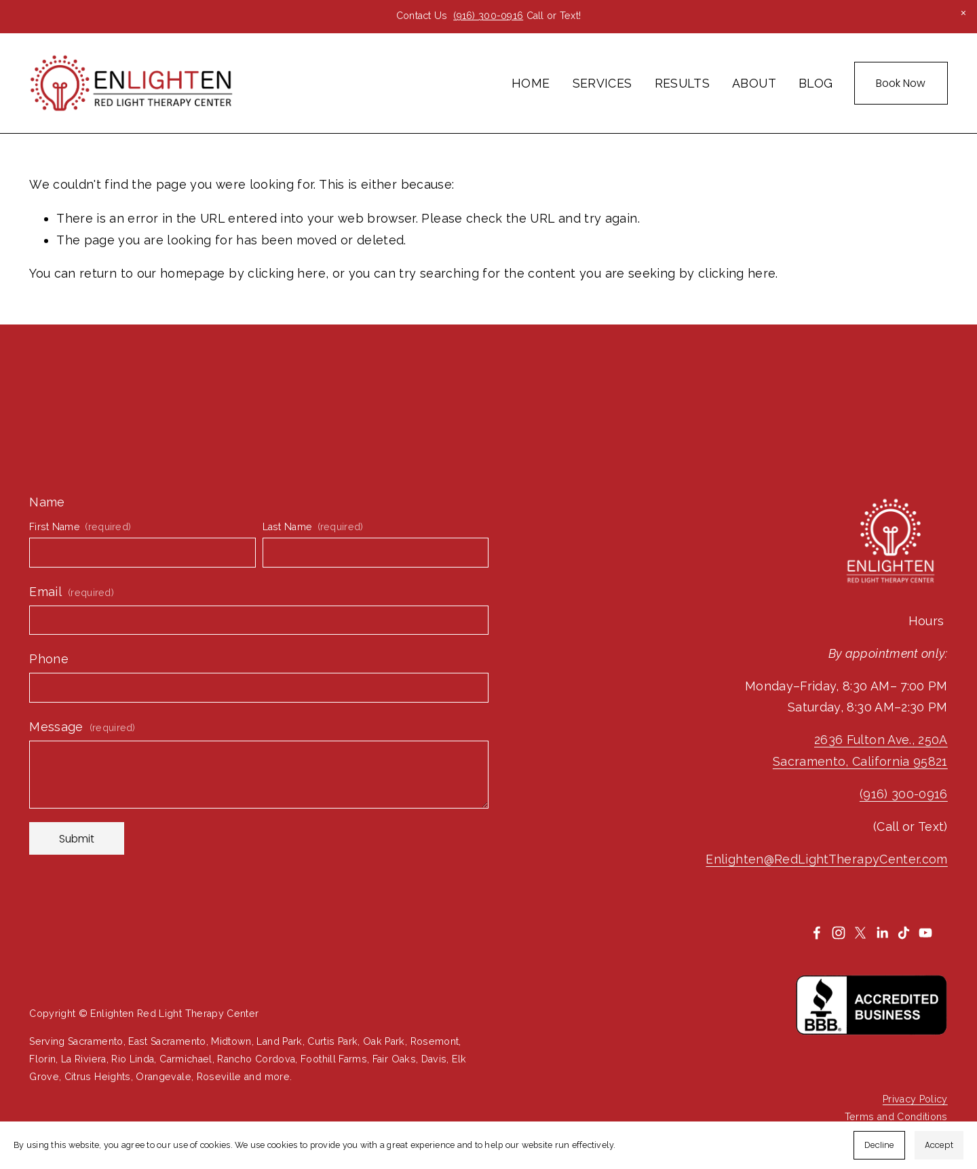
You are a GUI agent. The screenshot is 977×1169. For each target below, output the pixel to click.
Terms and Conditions (896, 1116)
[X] (860, 933)
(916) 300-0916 (488, 15)
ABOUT (754, 83)
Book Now (900, 83)
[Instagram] (838, 933)
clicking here (287, 273)
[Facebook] (817, 933)
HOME (531, 83)
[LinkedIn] (882, 933)
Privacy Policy (915, 1099)
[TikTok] (904, 933)
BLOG (815, 83)
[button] (963, 13)
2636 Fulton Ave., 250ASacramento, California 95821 (860, 750)
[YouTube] (925, 933)
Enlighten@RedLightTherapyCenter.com (826, 859)
